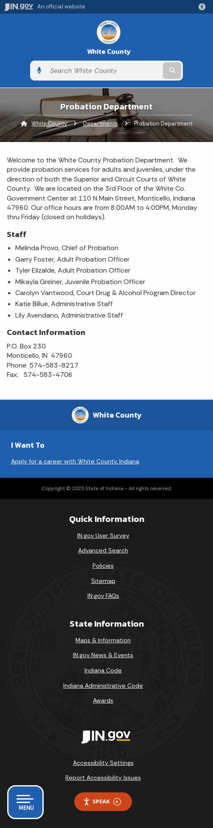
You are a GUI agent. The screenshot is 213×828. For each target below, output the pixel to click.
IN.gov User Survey (103, 535)
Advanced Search (103, 550)
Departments (100, 123)
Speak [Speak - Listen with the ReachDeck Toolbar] (102, 801)
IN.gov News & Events (103, 655)
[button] (204, 6)
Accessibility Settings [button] (103, 763)
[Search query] (103, 71)
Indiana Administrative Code (103, 685)
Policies (103, 565)
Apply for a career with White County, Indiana (75, 461)
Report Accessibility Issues (103, 777)
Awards (103, 700)
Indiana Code (103, 670)
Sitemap (103, 581)
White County (109, 51)
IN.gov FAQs (103, 595)
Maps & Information (103, 640)
